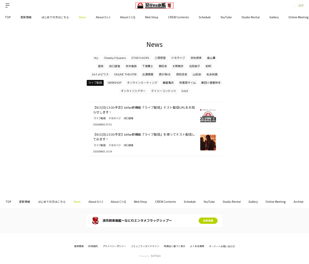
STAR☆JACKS (140, 58)
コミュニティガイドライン (145, 246)
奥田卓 (163, 66)
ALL (96, 58)
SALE (184, 91)
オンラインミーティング (142, 83)
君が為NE (165, 74)
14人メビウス (100, 74)
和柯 (208, 66)
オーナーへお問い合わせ (222, 246)
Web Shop (151, 17)
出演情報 (147, 74)
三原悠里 (160, 58)
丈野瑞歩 (177, 66)
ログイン (297, 5)
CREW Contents (178, 17)
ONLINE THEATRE (125, 74)
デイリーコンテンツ (163, 91)
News (82, 17)
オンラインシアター (133, 91)
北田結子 (194, 66)
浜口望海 (114, 66)
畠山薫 (211, 58)
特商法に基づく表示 (174, 246)
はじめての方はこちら (55, 17)
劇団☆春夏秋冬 (211, 83)
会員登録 (208, 220)
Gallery (274, 17)
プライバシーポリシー (114, 246)
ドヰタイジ (178, 58)
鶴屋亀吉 (168, 83)
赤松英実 (196, 58)
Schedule (205, 17)
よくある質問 (197, 246)
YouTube (226, 17)
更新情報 (26, 17)
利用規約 (93, 246)
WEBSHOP (114, 83)
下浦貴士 (147, 66)
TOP (8, 17)
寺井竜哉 (131, 66)
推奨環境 (79, 246)
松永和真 (212, 74)
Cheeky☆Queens (115, 58)
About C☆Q (127, 17)
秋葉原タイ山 (187, 83)
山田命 (197, 74)
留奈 (100, 66)
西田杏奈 (181, 74)
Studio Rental (251, 17)
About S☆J (103, 17)
